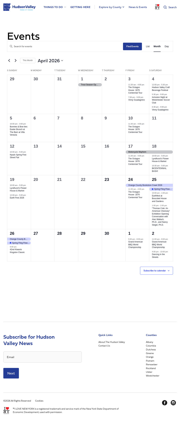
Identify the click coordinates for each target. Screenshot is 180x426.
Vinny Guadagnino (136, 100)
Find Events (132, 46)
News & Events (138, 7)
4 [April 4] (153, 79)
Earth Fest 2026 (17, 198)
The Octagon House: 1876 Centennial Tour (135, 90)
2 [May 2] (153, 233)
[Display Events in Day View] (167, 46)
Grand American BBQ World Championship (135, 244)
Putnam (150, 360)
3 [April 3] (129, 79)
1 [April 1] (82, 79)
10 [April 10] (130, 118)
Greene (150, 353)
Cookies (39, 400)
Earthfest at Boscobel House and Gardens (159, 198)
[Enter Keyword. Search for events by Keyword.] (65, 46)
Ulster (149, 372)
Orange (150, 357)
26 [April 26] (12, 233)
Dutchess (151, 349)
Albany (149, 342)
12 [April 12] (12, 146)
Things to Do (53, 7)
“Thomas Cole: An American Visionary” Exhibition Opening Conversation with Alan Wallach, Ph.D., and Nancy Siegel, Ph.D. (161, 216)
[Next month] (16, 61)
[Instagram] (173, 402)
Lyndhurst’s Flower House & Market (160, 160)
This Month (28, 60)
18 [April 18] (154, 146)
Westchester (152, 375)
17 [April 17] (130, 146)
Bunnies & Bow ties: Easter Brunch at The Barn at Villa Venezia (19, 130)
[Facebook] (164, 402)
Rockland (151, 368)
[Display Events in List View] (148, 46)
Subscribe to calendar (155, 270)
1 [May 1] (129, 233)
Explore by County (110, 7)
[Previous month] (9, 61)
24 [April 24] (130, 179)
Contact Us (104, 345)
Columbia (151, 345)
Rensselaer (151, 364)
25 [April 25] (154, 179)
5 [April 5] (11, 118)
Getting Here (80, 7)
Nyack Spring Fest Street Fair (18, 156)
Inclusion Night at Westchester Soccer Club (161, 100)
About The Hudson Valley (111, 342)
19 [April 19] (12, 179)
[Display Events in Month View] (157, 46)
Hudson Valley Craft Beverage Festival (161, 88)
